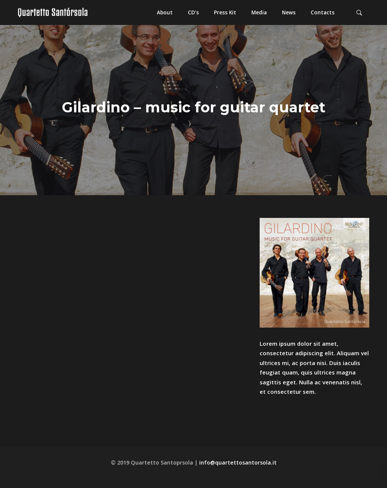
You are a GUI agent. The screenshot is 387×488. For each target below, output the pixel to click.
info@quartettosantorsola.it (238, 462)
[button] (164, 12)
